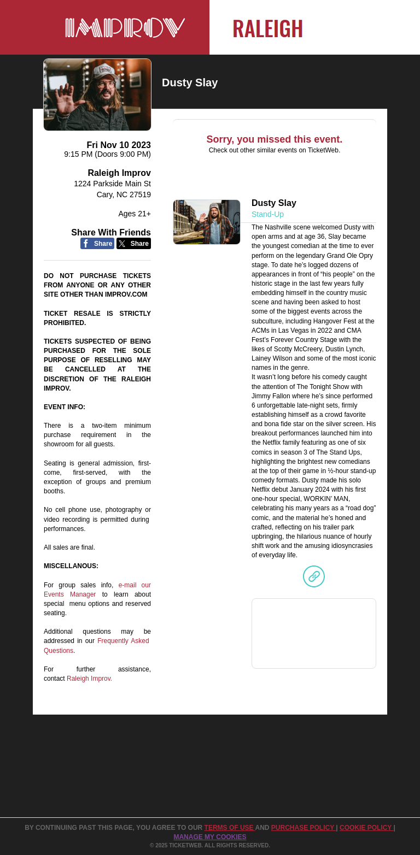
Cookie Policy (366, 828)
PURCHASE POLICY (303, 828)
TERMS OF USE (230, 828)
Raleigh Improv (119, 173)
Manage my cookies (209, 837)
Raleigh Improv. (89, 678)
